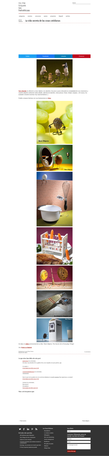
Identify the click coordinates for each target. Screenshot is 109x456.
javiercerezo (25, 361)
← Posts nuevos (22, 420)
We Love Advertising (49, 437)
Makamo (46, 445)
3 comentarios (87, 351)
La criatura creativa (48, 433)
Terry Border (23, 91)
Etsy (49, 98)
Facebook (46, 56)
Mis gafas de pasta (48, 443)
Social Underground (49, 439)
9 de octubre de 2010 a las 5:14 (30, 388)
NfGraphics (47, 435)
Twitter (27, 56)
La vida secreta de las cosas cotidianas (42, 20)
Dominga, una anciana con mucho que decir (30, 445)
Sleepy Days (47, 448)
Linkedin (63, 56)
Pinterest (81, 56)
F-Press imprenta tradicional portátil (28, 447)
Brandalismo (47, 430)
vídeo (27, 344)
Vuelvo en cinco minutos (26, 439)
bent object (24, 352)
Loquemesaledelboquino (28, 371)
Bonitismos (47, 441)
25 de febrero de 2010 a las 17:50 (31, 379)
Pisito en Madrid (26, 347)
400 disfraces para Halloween (27, 435)
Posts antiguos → (86, 420)
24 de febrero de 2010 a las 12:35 (31, 368)
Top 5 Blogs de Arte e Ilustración (27, 437)
